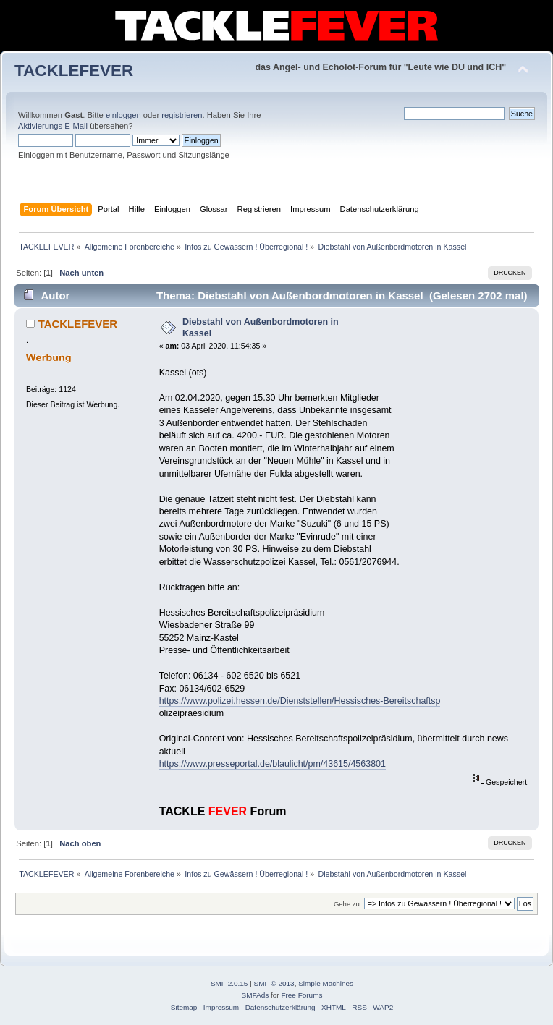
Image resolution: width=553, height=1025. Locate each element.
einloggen (123, 115)
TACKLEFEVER (73, 70)
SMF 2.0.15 (229, 983)
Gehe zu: (348, 904)
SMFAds (255, 995)
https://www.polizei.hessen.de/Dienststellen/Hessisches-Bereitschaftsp (300, 701)
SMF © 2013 (274, 983)
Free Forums (301, 995)
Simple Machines (325, 983)
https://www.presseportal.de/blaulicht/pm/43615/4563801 (272, 764)
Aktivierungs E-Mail (53, 126)
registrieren (181, 115)
